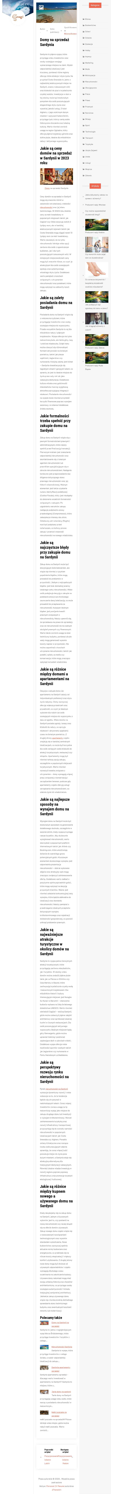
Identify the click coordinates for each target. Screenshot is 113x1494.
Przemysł (89, 106)
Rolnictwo (89, 113)
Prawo (87, 100)
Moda (87, 69)
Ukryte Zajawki (91, 150)
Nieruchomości (71, 34)
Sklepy (88, 119)
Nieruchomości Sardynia (62, 1346)
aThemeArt (56, 1489)
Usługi (88, 163)
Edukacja (89, 44)
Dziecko (88, 38)
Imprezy (88, 56)
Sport (87, 125)
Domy (47, 188)
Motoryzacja (90, 75)
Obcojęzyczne (91, 88)
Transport (89, 138)
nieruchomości (46, 207)
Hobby (87, 50)
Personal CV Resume (55, 1486)
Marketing (89, 63)
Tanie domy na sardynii (61, 1391)
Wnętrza (88, 169)
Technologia (90, 131)
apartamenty (57, 738)
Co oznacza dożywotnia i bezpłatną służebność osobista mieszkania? (95, 283)
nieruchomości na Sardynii (57, 1088)
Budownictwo (90, 25)
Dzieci (87, 31)
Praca (87, 94)
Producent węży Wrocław (95, 205)
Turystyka (89, 144)
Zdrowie (88, 175)
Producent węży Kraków (94, 232)
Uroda (87, 156)
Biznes (88, 19)
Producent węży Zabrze (94, 347)
